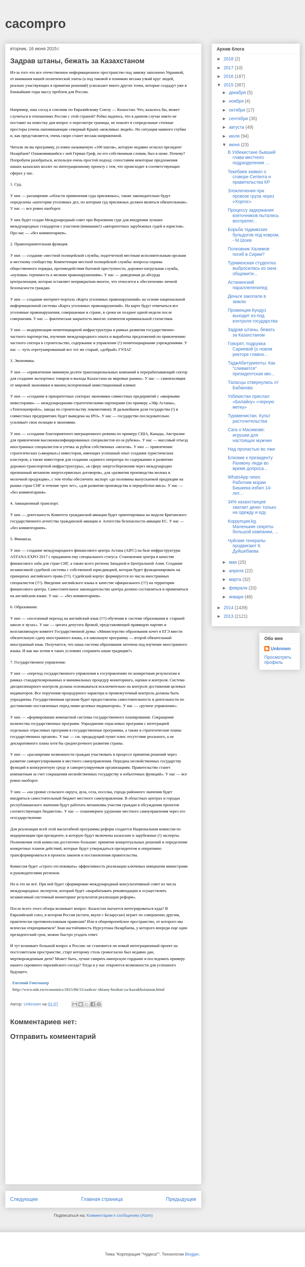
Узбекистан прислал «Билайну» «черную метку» (251, 402)
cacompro (35, 24)
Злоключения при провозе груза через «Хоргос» (251, 196)
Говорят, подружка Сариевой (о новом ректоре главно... (250, 349)
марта (235, 579)
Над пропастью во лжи (251, 449)
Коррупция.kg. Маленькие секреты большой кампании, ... (253, 527)
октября (237, 109)
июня (235, 144)
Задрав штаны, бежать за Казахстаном (251, 332)
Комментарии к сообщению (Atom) (120, 1215)
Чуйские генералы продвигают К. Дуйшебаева (247, 546)
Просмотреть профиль (277, 660)
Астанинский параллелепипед (247, 285)
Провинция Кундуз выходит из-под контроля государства (252, 316)
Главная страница (102, 1199)
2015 (229, 84)
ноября (237, 101)
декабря (238, 92)
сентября (239, 118)
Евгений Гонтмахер (30, 982)
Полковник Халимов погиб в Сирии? (248, 251)
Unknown (281, 648)
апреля (237, 570)
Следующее (24, 1199)
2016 (229, 76)
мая (233, 562)
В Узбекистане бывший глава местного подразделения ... (251, 158)
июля (235, 136)
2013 (229, 616)
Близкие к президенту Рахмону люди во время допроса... (250, 463)
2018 (229, 58)
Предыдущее (181, 1199)
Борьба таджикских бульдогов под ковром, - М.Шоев (253, 235)
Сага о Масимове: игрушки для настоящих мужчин (250, 435)
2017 (229, 67)
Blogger (192, 1254)
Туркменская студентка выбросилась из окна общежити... (252, 268)
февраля (238, 587)
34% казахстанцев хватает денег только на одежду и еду (252, 507)
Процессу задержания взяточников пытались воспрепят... (253, 215)
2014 (229, 607)
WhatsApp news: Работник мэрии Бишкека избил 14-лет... (250, 484)
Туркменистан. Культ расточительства (249, 418)
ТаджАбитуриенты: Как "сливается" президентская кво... (251, 368)
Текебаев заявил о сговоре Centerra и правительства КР (249, 177)
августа (237, 127)
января (236, 596)
